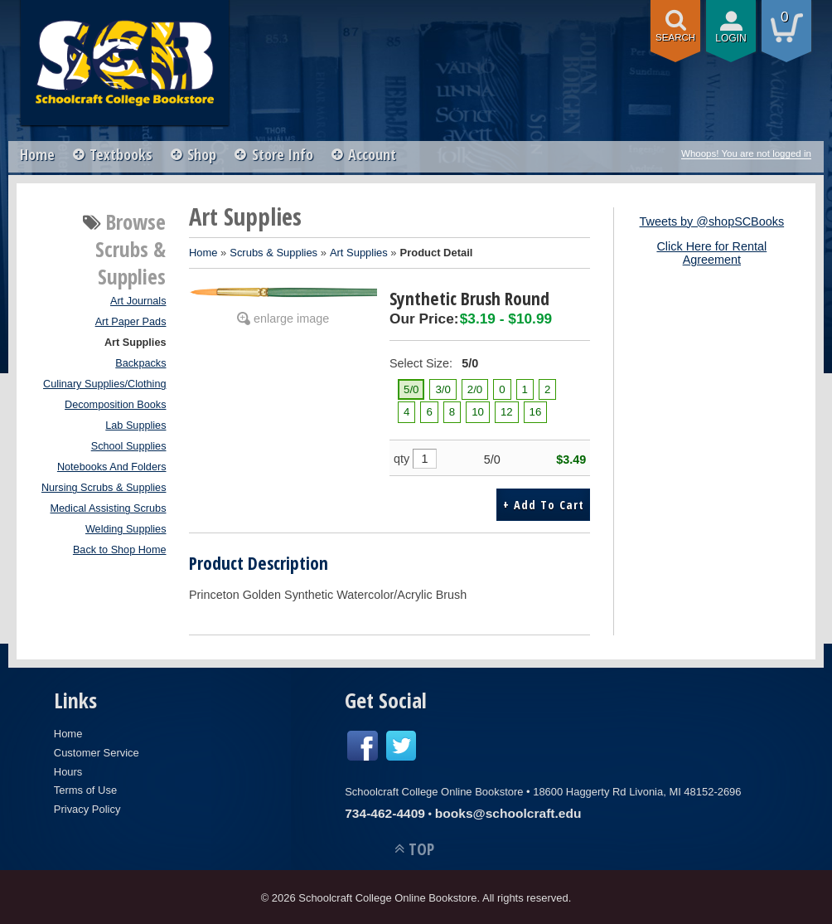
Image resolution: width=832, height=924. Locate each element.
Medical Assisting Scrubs (108, 508)
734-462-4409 (385, 812)
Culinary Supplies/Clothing (104, 384)
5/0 (411, 389)
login (731, 38)
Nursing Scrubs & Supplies (104, 488)
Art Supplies (135, 342)
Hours (68, 770)
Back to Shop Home (120, 550)
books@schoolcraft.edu (508, 812)
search (675, 37)
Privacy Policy (87, 807)
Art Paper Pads (131, 322)
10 (478, 412)
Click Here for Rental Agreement (711, 253)
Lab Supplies (135, 425)
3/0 (442, 389)
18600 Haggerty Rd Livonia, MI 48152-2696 (637, 790)
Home (37, 154)
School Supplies (129, 446)
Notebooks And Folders (112, 467)
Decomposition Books (115, 405)
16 (536, 412)
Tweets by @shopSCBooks (712, 221)
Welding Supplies (126, 529)
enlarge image (291, 318)
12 (507, 412)
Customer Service (96, 751)
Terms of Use (85, 788)
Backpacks (140, 363)
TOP (421, 847)
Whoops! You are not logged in (746, 153)
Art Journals (138, 301)
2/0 (474, 389)
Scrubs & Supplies (273, 252)
